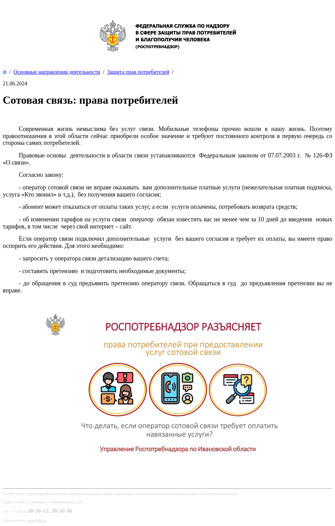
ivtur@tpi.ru (36, 520)
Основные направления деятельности (56, 72)
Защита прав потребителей (138, 72)
